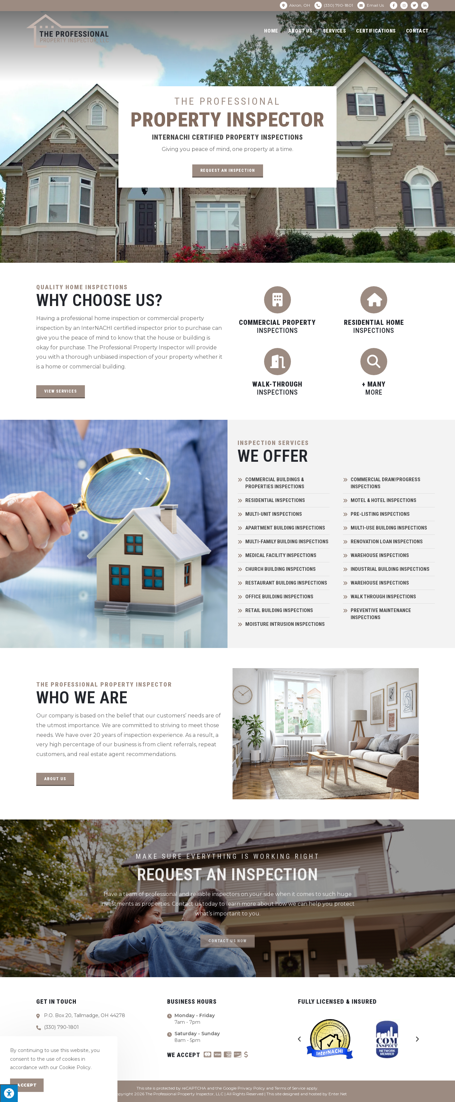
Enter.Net (337, 1093)
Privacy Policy (251, 1088)
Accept (27, 1085)
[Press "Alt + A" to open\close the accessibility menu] (9, 1093)
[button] (227, 175)
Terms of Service (289, 1088)
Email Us (375, 5)
